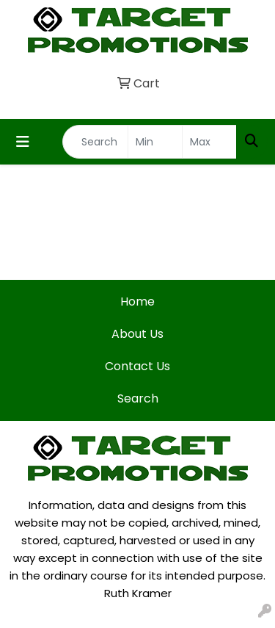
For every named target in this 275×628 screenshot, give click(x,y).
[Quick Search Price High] (209, 142)
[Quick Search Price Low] (155, 142)
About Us (137, 333)
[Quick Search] (95, 142)
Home (137, 301)
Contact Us (137, 366)
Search (137, 398)
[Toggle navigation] (22, 141)
